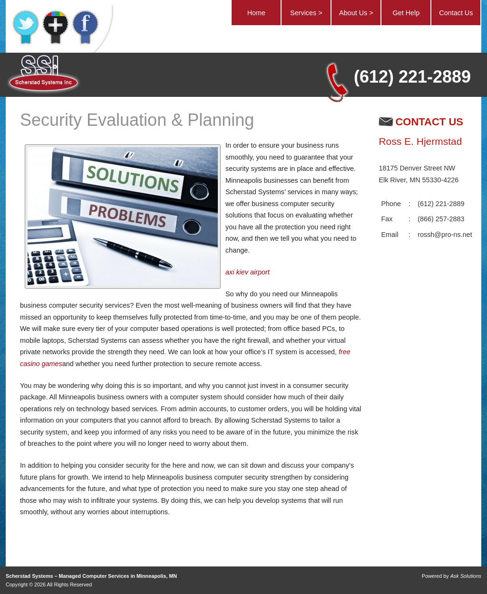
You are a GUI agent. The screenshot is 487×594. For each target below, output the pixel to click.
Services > (306, 13)
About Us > (356, 13)
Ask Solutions (465, 576)
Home (256, 13)
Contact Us (456, 13)
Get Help (405, 13)
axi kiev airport (247, 272)
